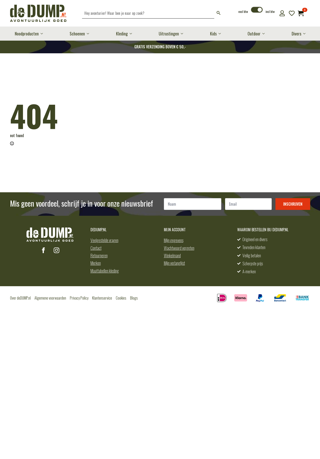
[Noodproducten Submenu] (43, 33)
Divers (296, 34)
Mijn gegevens (173, 240)
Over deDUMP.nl (20, 298)
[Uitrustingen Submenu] (183, 33)
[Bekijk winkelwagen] (301, 13)
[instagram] (56, 250)
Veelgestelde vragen (104, 240)
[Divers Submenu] (305, 33)
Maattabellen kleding (104, 271)
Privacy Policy (79, 298)
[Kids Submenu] (221, 33)
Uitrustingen (169, 34)
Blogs (134, 298)
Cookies (121, 298)
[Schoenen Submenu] (89, 33)
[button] (218, 13)
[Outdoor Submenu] (264, 33)
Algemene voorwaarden (50, 298)
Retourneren (99, 255)
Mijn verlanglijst (174, 263)
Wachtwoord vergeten (179, 248)
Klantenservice (102, 298)
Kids (213, 34)
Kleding (122, 34)
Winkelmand (172, 255)
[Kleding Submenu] (132, 33)
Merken (95, 263)
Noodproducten (27, 34)
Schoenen (77, 34)
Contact (96, 248)
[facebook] (43, 250)
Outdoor (254, 34)
